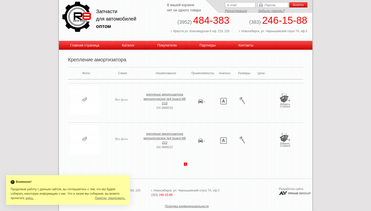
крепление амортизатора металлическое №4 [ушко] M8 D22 (165, 138)
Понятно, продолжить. (110, 198)
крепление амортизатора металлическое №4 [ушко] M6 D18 (165, 99)
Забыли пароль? (271, 11)
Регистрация (236, 11)
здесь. (29, 198)
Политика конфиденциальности (187, 206)
